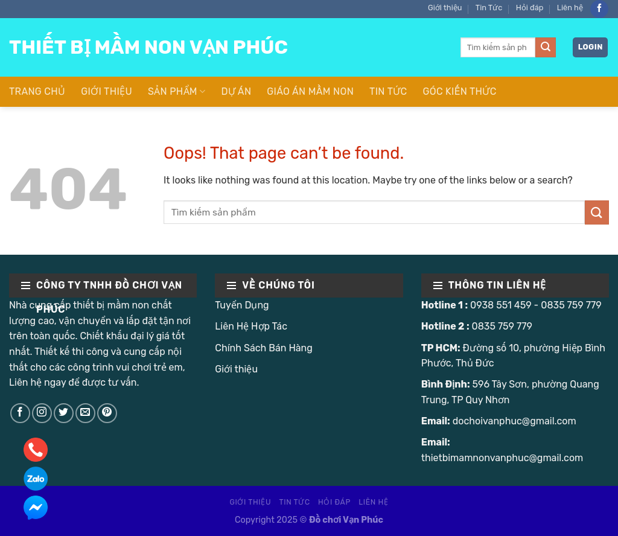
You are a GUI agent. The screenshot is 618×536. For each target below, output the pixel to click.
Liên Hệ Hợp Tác (251, 326)
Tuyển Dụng (242, 305)
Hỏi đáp (530, 7)
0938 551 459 (501, 305)
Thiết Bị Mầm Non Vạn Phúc (148, 47)
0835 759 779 (571, 305)
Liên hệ (570, 7)
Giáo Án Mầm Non (310, 91)
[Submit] (545, 47)
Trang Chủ (37, 91)
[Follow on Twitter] (64, 413)
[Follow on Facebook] (599, 9)
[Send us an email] (85, 413)
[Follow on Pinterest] (107, 413)
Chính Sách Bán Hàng (264, 348)
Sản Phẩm (176, 92)
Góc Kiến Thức (460, 91)
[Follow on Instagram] (42, 413)
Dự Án (236, 91)
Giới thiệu (445, 7)
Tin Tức (489, 7)
